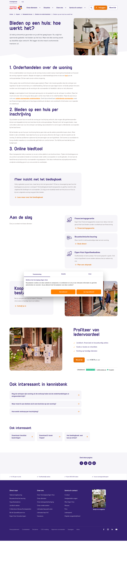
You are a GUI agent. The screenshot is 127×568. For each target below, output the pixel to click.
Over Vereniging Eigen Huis (46, 495)
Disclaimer (35, 529)
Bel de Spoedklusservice (17, 512)
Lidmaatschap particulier (45, 509)
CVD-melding (45, 529)
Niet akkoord (63, 292)
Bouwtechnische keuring (17, 498)
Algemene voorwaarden (58, 529)
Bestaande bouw (27, 14)
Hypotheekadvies (15, 502)
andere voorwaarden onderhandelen (28, 98)
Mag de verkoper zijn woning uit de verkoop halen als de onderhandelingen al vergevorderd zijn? (45, 395)
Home (11, 14)
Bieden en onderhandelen (43, 14)
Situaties (48, 8)
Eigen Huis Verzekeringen (18, 516)
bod (66, 75)
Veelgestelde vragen (71, 498)
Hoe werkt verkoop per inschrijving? (45, 412)
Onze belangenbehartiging (45, 502)
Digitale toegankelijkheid (72, 516)
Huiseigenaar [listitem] (13, 1)
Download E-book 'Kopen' (49, 436)
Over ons (61, 8)
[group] (100, 8)
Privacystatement (14, 529)
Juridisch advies (15, 505)
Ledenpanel (68, 512)
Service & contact (77, 8)
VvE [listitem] (23, 2)
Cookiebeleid (25, 529)
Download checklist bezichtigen (22, 436)
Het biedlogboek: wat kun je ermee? (77, 436)
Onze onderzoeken (43, 505)
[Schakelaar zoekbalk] (91, 8)
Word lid (112, 8)
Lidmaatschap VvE (43, 512)
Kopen (18, 14)
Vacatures (40, 516)
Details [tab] (63, 274)
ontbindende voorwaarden (64, 98)
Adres (78, 529)
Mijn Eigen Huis (69, 502)
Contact (67, 495)
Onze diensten (33, 8)
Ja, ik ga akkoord (88, 292)
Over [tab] (90, 274)
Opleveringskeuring (16, 495)
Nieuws (67, 505)
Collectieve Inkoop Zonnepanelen (20, 509)
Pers (66, 509)
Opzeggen (71, 529)
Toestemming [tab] (37, 274)
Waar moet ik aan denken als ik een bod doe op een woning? (45, 404)
